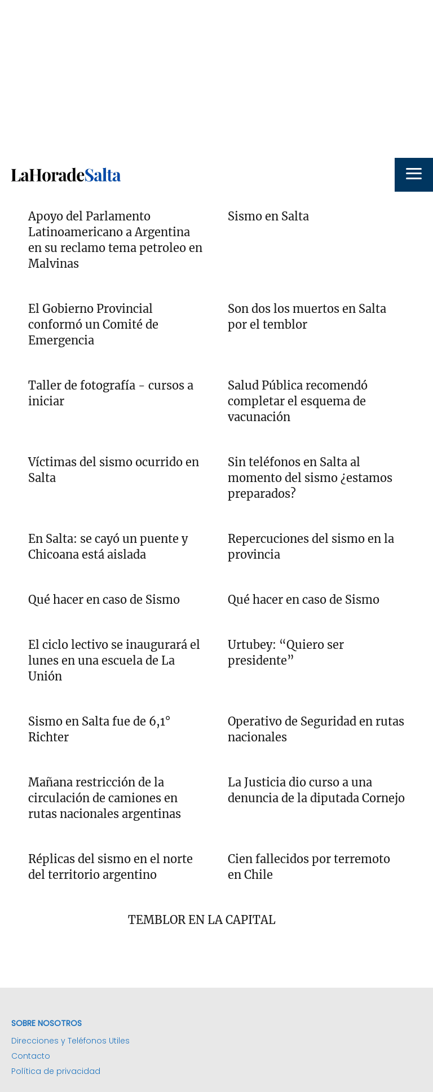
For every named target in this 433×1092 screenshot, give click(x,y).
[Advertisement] (216, 79)
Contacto (30, 1056)
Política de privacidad (55, 1071)
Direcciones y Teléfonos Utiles (70, 1040)
